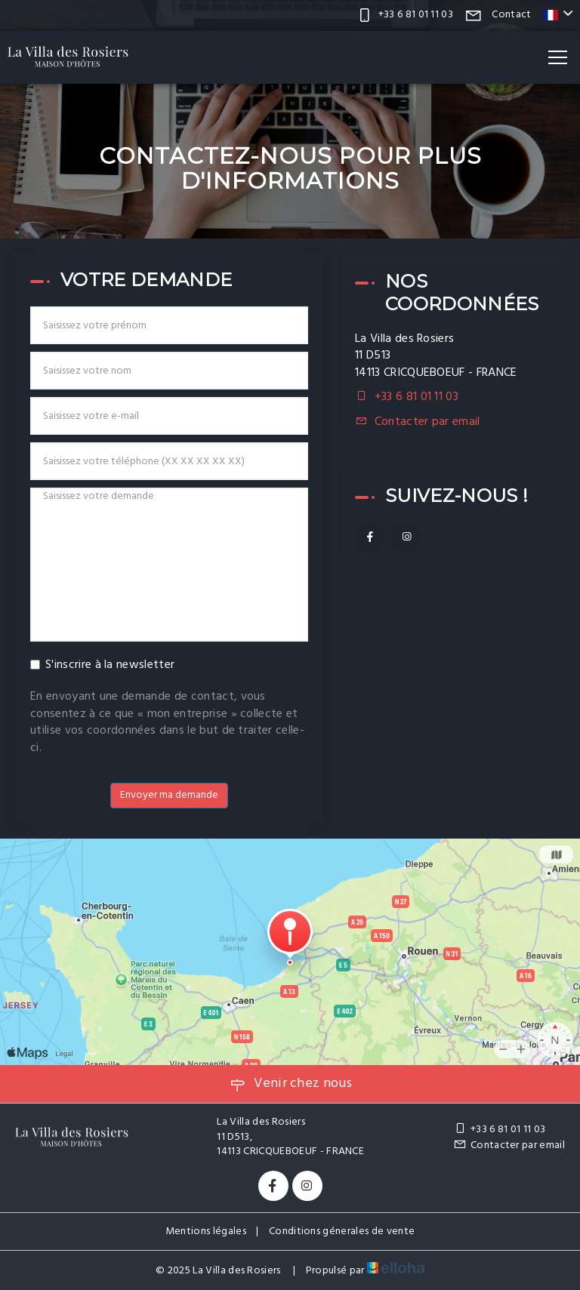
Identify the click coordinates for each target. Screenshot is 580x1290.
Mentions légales (205, 1231)
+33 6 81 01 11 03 (499, 1129)
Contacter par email (427, 422)
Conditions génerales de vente (342, 1231)
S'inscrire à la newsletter (102, 665)
